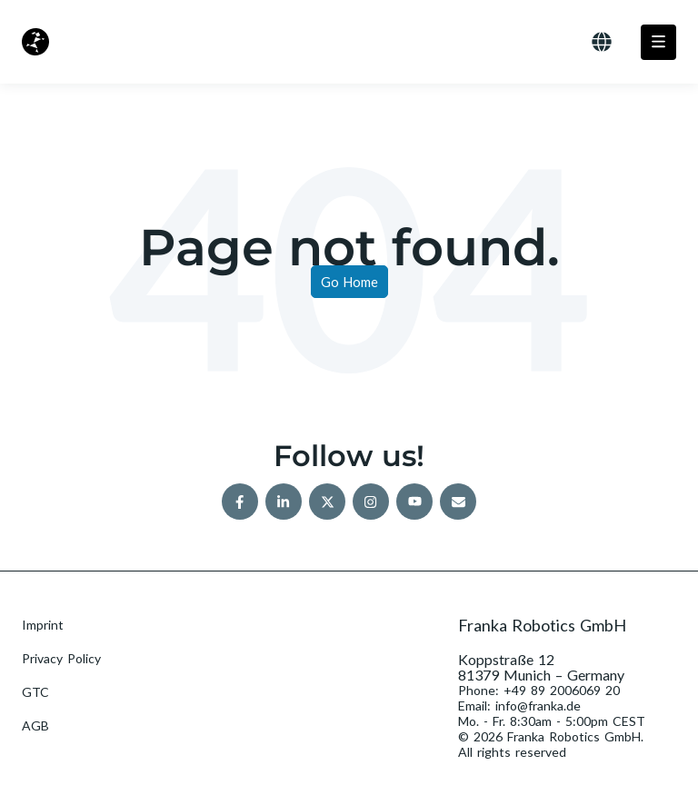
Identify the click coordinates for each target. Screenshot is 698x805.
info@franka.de (538, 705)
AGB (35, 725)
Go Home (349, 281)
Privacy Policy (61, 658)
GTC (35, 692)
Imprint (43, 624)
